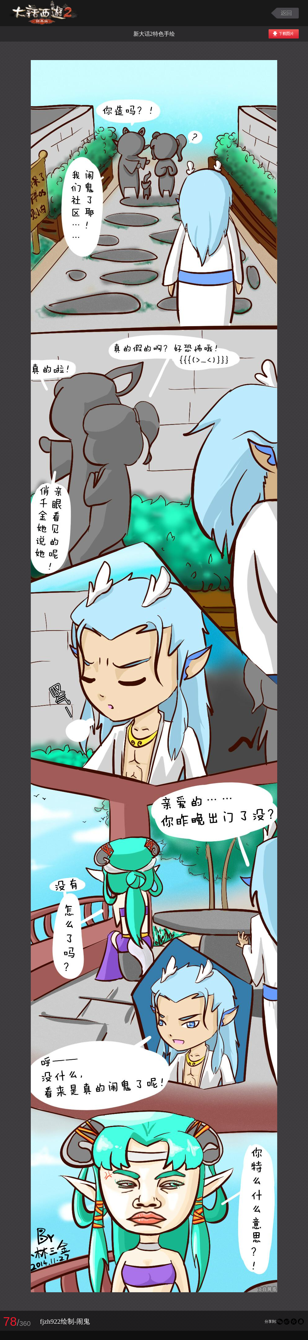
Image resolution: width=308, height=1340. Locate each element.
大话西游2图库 (44, 13)
